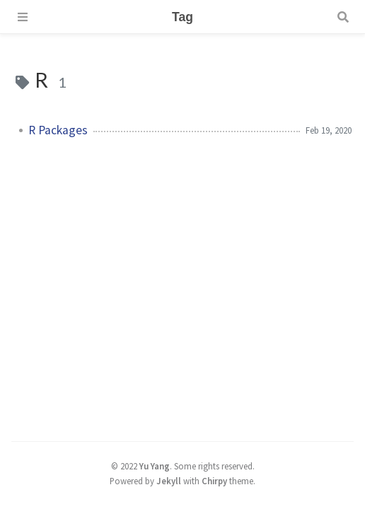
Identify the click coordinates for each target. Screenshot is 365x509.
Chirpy (214, 480)
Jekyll (168, 480)
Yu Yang (154, 466)
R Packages (58, 130)
